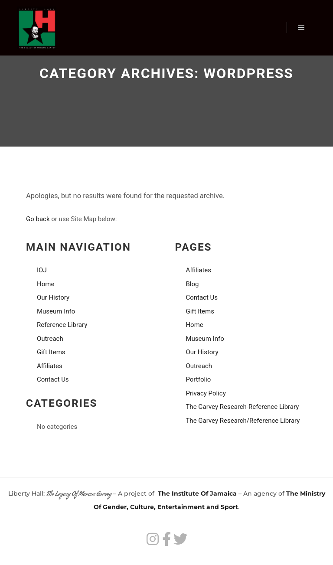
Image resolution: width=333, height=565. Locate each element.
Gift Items (51, 352)
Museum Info (56, 311)
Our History (53, 297)
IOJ (42, 270)
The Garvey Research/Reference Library (243, 421)
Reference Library (62, 325)
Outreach (50, 339)
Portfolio (198, 379)
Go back (38, 219)
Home (45, 284)
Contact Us (53, 379)
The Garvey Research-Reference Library (242, 407)
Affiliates (49, 366)
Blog (192, 284)
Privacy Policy (205, 393)
